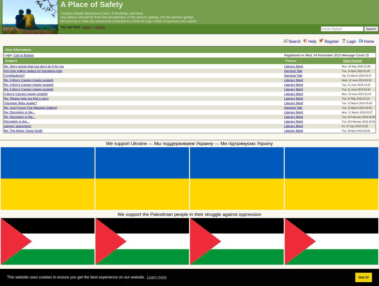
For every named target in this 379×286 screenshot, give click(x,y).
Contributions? (14, 75)
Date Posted (352, 61)
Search (292, 41)
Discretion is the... (16, 121)
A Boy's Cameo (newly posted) (26, 94)
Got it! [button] (363, 277)
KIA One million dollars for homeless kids (33, 71)
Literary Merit (293, 66)
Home (86, 27)
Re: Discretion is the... (19, 112)
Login (349, 41)
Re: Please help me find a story (26, 98)
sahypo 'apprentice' (17, 126)
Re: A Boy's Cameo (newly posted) (28, 80)
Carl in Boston (24, 55)
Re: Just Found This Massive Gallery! (30, 108)
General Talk (293, 71)
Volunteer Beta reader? (20, 103)
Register (329, 41)
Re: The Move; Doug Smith (23, 130)
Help (310, 41)
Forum (100, 27)
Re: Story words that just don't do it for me (34, 66)
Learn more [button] (157, 277)
